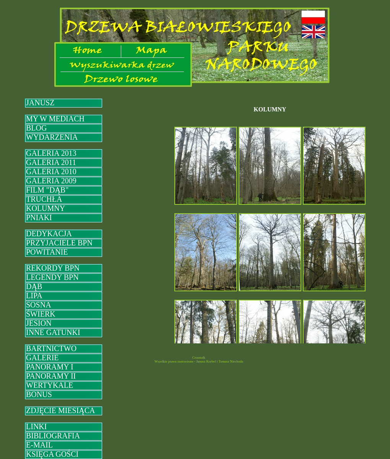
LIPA (34, 295)
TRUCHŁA (44, 199)
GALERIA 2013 (51, 153)
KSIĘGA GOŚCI (52, 454)
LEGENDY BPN (52, 277)
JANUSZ (40, 102)
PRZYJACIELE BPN (59, 242)
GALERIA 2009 (51, 180)
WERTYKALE (49, 385)
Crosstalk (198, 357)
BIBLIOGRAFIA (53, 435)
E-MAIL (39, 445)
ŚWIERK (40, 314)
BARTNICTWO (51, 348)
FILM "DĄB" (47, 190)
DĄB (34, 286)
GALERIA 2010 (51, 171)
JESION (39, 323)
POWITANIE (47, 252)
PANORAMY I (49, 367)
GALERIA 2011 (51, 162)
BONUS (39, 394)
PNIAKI (39, 217)
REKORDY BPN (53, 268)
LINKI (36, 426)
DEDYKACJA (49, 233)
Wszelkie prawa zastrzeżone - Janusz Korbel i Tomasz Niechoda (198, 361)
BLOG (36, 128)
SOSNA (38, 305)
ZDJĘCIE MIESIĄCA (60, 410)
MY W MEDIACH (55, 118)
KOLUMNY (45, 208)
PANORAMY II (51, 376)
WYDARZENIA (52, 137)
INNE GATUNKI (53, 332)
